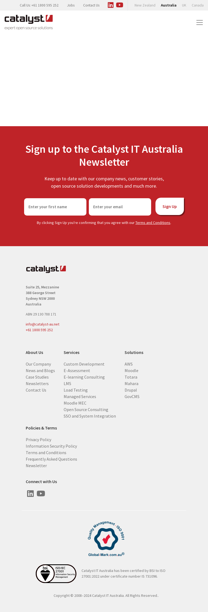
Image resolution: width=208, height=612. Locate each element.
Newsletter (36, 465)
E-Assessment (77, 370)
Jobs (70, 5)
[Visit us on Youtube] (119, 4)
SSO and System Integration (90, 415)
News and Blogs (40, 370)
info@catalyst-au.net (42, 324)
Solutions (134, 352)
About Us (34, 352)
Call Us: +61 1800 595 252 (39, 5)
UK (184, 5)
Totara (131, 376)
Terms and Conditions (152, 222)
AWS (129, 363)
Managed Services (80, 396)
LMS (67, 383)
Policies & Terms (41, 428)
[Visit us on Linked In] (110, 4)
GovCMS (132, 396)
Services (71, 352)
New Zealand (145, 5)
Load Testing (76, 389)
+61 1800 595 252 (39, 329)
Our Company (38, 363)
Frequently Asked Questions (51, 458)
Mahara (131, 383)
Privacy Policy (38, 439)
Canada (198, 5)
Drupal (131, 389)
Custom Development (84, 363)
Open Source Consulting (86, 409)
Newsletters (37, 383)
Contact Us (91, 5)
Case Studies (37, 376)
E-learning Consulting (84, 376)
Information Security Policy (51, 445)
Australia (169, 5)
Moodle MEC (75, 402)
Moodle (131, 370)
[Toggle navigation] (200, 22)
